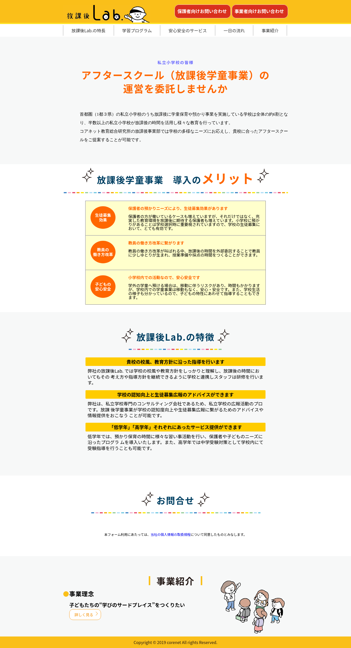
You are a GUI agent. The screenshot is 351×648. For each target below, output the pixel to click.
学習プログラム (137, 30)
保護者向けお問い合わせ (202, 11)
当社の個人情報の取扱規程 (170, 534)
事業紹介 (270, 30)
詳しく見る (83, 614)
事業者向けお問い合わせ (259, 11)
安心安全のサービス (187, 30)
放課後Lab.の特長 (89, 30)
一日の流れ (234, 30)
